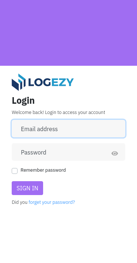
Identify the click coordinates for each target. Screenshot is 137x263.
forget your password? (51, 202)
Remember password (43, 170)
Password (33, 152)
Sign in (27, 188)
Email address (39, 129)
